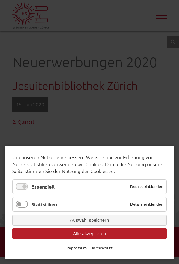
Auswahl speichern (89, 220)
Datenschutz (101, 248)
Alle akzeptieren (89, 233)
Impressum (77, 248)
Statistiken (44, 204)
